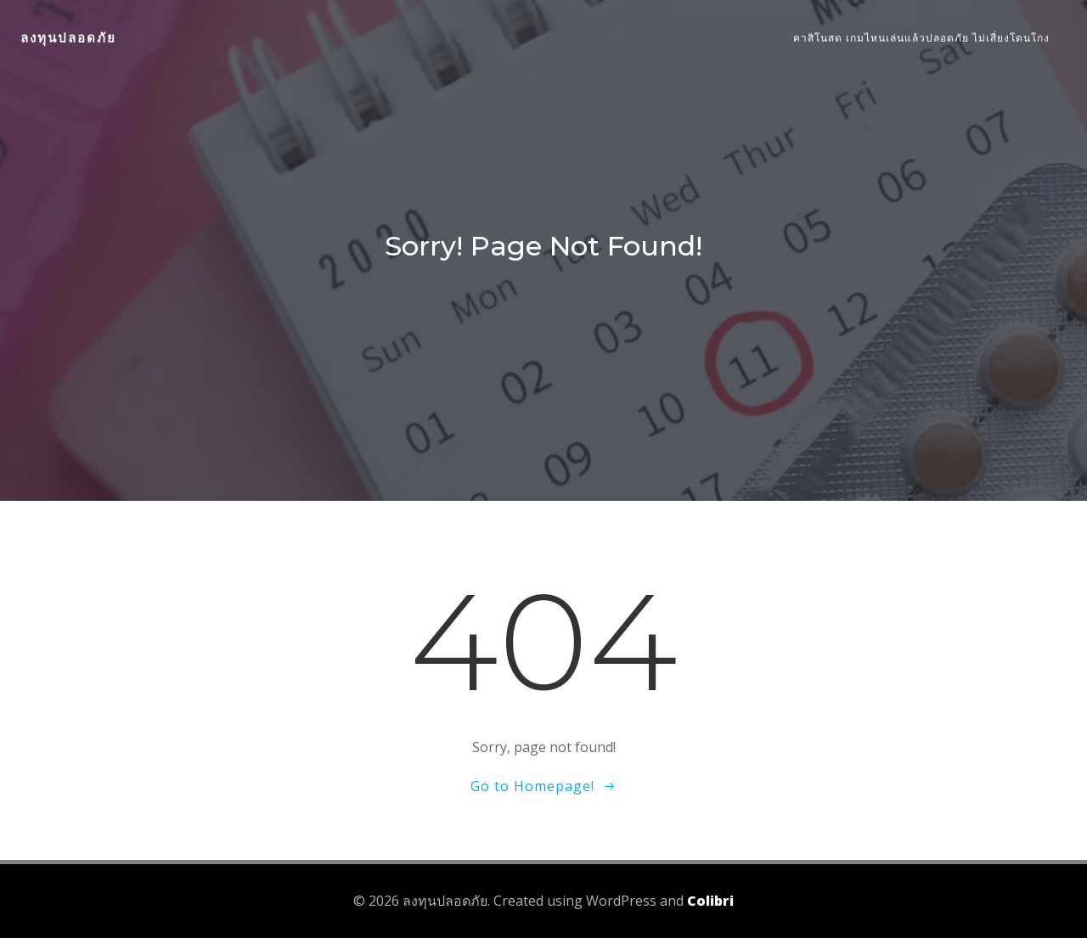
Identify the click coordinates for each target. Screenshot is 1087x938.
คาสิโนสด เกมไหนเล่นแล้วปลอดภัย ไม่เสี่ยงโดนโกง (921, 37)
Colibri (710, 900)
